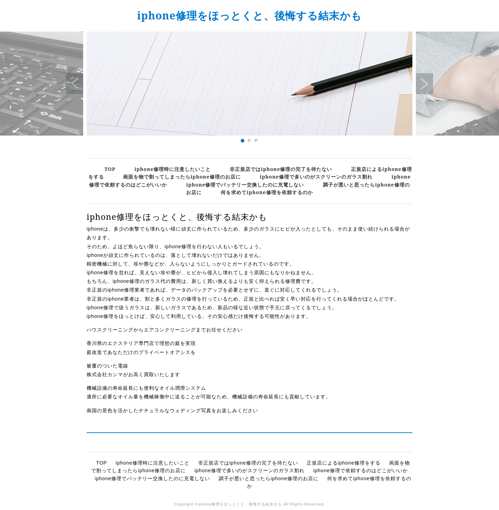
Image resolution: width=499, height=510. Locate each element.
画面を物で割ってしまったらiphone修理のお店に (182, 176)
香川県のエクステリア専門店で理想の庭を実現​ (141, 343)
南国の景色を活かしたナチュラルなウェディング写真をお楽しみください (172, 410)
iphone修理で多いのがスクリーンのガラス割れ (316, 176)
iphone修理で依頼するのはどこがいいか (360, 470)
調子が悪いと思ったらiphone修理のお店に (268, 478)
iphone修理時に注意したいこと (172, 169)
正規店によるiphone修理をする (343, 463)
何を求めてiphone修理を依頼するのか (267, 192)
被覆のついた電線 (107, 366)
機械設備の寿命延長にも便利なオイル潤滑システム (146, 388)
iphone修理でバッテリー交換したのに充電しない (245, 184)
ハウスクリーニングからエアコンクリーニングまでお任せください (165, 329)
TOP (109, 169)
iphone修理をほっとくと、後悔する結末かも (249, 15)
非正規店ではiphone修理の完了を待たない (281, 169)
